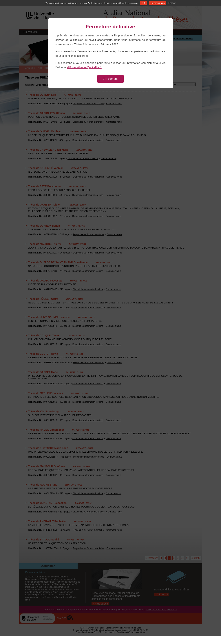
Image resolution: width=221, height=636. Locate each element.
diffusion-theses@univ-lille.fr (84, 67)
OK (143, 3)
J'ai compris (110, 78)
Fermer (172, 3)
